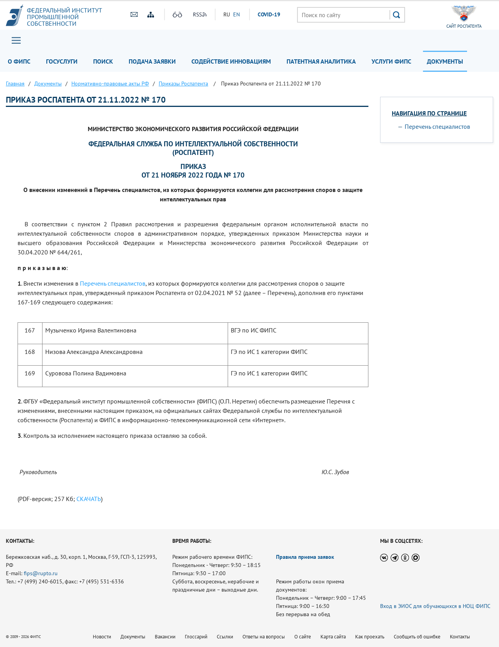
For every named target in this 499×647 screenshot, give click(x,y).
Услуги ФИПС (391, 61)
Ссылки (225, 636)
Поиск (103, 61)
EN (236, 14)
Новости (102, 636)
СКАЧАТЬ (88, 499)
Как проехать (369, 636)
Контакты (460, 636)
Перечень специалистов (112, 283)
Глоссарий (196, 636)
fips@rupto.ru (41, 573)
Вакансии (165, 636)
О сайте (302, 636)
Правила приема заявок (305, 556)
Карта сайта (333, 636)
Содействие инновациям (231, 61)
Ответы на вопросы (263, 636)
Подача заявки (152, 61)
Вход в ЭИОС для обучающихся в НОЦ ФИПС (435, 606)
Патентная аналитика (321, 61)
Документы (445, 61)
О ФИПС (19, 61)
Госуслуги (62, 61)
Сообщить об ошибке (417, 636)
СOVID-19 (269, 14)
